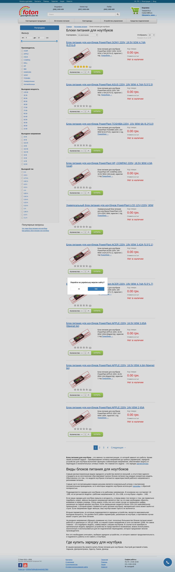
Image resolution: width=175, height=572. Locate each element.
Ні (79, 289)
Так (96, 289)
